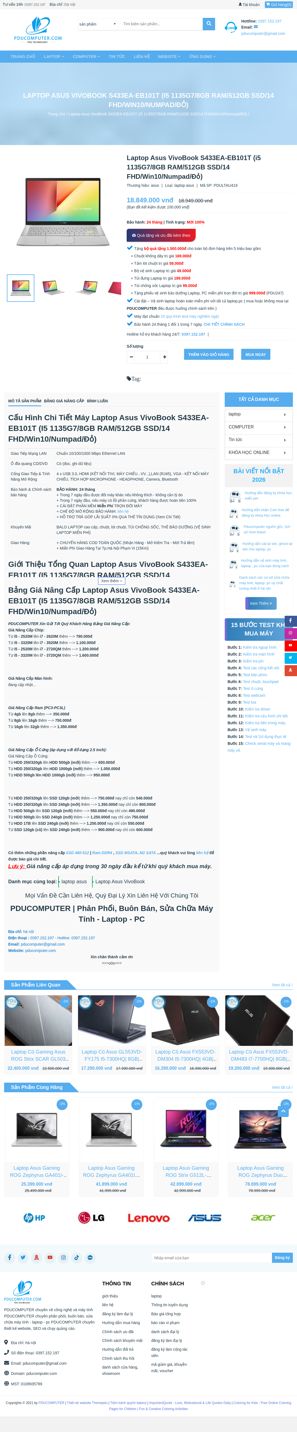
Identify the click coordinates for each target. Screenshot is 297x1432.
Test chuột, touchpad (260, 681)
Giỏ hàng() (279, 4)
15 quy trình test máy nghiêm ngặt (189, 316)
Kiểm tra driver (257, 709)
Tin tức (114, 56)
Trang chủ (20, 56)
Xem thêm (111, 582)
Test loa (249, 702)
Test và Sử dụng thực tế (265, 736)
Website (167, 56)
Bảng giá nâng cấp (91, 402)
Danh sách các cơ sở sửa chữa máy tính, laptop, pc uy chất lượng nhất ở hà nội (264, 582)
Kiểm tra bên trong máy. (265, 723)
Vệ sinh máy (255, 730)
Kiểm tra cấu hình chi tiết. (267, 716)
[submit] (209, 24)
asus (155, 185)
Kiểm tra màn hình (258, 654)
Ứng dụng (200, 56)
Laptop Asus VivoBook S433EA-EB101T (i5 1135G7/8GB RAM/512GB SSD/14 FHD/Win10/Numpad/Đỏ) (158, 114)
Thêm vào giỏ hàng (208, 354)
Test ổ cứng (253, 688)
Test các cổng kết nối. (261, 668)
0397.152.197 (37, 5)
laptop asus (184, 185)
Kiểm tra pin (253, 661)
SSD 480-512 (77, 854)
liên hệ (139, 56)
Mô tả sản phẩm (29, 402)
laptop (51, 56)
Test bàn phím (255, 675)
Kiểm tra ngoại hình (259, 647)
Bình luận (144, 402)
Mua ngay (256, 354)
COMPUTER (84, 56)
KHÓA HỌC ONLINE (249, 452)
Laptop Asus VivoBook (120, 883)
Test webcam (254, 695)
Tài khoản (249, 4)
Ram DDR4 (102, 854)
